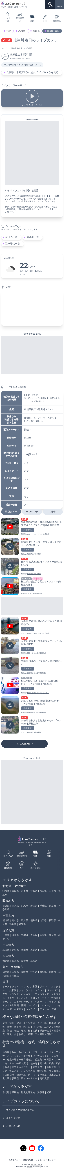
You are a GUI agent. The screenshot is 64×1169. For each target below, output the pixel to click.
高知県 (33, 960)
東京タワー (38, 1067)
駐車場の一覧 (12, 243)
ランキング (32, 511)
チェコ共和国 (9, 990)
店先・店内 (55, 1063)
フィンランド (26, 990)
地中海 (33, 1063)
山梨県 (43, 920)
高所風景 (44, 1078)
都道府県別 (20, 17)
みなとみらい (19, 1052)
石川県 (24, 920)
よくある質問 (11, 1118)
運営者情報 (28, 1160)
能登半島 (21, 1074)
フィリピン (50, 1001)
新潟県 (5, 920)
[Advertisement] (32, 153)
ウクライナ (31, 1009)
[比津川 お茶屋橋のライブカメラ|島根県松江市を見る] (32, 566)
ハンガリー (27, 994)
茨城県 (5, 905)
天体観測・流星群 (44, 1034)
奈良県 (52, 935)
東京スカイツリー (21, 1067)
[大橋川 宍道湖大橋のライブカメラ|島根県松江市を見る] (32, 625)
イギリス (18, 1009)
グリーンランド (10, 994)
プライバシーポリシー (45, 1160)
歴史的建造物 (28, 1092)
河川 (44, 18)
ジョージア (52, 990)
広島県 (33, 949)
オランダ (7, 1001)
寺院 (16, 1030)
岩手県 (24, 891)
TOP (8, 31)
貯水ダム (53, 1074)
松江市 (36, 31)
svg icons (29, 1166)
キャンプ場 (29, 1023)
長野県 (52, 920)
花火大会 (11, 1034)
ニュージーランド (23, 1001)
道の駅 (5, 1078)
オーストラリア (10, 986)
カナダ (54, 986)
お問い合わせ (11, 1126)
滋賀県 (15, 935)
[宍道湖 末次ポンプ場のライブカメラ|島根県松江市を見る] (32, 645)
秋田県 (43, 891)
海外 (21, 865)
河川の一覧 (11, 237)
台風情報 (8, 865)
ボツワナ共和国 (29, 986)
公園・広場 (22, 1063)
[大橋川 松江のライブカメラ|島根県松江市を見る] (32, 665)
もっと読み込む (24, 743)
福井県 (33, 920)
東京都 (52, 905)
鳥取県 (5, 949)
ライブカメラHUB (36, 1164)
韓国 (23, 1005)
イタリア (11, 998)
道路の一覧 (32, 237)
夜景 (9, 1026)
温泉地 (40, 1092)
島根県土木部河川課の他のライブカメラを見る (32, 72)
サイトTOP (7, 17)
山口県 (43, 949)
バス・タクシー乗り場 (18, 1055)
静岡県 (12, 924)
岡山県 (24, 949)
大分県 (43, 971)
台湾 (9, 1009)
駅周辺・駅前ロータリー (24, 1078)
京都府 (24, 935)
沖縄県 (15, 975)
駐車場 (52, 1023)
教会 (7, 1067)
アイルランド (42, 994)
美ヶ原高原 (55, 1070)
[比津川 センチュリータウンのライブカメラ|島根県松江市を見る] (32, 546)
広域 (53, 1009)
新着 (53, 511)
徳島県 (5, 960)
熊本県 (33, 971)
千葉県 (43, 905)
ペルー (38, 1001)
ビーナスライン (41, 1055)
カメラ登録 (35, 865)
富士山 (43, 1063)
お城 (39, 1026)
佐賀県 (15, 971)
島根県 (21, 31)
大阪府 (33, 935)
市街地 (5, 1092)
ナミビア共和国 (50, 998)
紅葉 (35, 1030)
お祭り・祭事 (26, 1034)
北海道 (5, 891)
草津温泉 (42, 1074)
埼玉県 (33, 905)
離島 (23, 1030)
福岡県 (5, 971)
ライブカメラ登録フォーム (18, 1109)
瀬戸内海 (42, 1070)
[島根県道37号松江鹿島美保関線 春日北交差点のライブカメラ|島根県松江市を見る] (32, 526)
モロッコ (35, 998)
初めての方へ (14, 1160)
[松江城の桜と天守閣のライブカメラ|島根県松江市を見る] (32, 586)
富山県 (15, 920)
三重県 (5, 935)
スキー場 (42, 1023)
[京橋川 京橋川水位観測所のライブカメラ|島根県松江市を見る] (32, 725)
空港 (18, 1023)
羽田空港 (9, 1074)
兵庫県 (43, 935)
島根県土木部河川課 (24, 48)
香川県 (15, 960)
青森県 (15, 891)
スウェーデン (47, 1005)
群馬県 (24, 905)
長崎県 (24, 971)
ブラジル (44, 986)
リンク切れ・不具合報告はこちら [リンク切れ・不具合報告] (22, 64)
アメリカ (44, 1009)
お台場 (5, 1052)
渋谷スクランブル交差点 (22, 1070)
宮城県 (33, 891)
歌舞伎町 (51, 1067)
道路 (32, 18)
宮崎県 (52, 971)
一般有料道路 (26, 1059)
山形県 (52, 891)
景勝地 (15, 1092)
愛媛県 (24, 960)
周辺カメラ (11, 511)
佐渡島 (38, 1059)
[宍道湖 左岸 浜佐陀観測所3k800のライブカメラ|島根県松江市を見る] (32, 705)
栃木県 (15, 905)
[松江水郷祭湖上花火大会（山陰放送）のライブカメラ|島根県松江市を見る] (32, 685)
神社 (9, 1030)
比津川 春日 (53, 31)
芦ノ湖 (31, 1074)
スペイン (32, 1005)
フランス (39, 990)
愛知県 (22, 924)
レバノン (23, 998)
